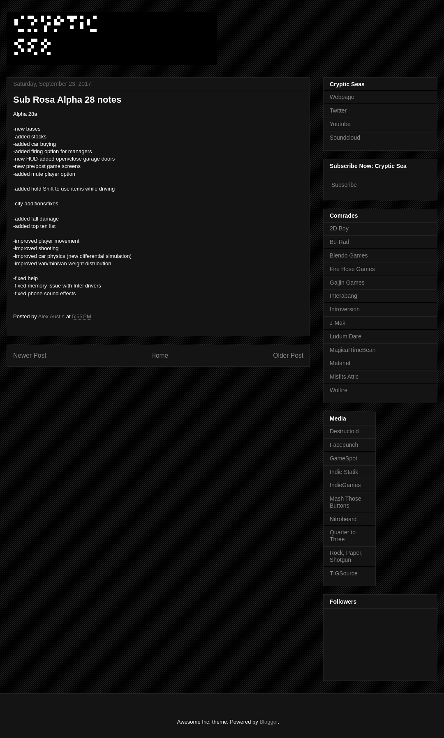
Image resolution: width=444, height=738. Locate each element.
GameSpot (343, 458)
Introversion (345, 309)
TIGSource (344, 573)
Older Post (288, 355)
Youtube (340, 124)
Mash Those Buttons (345, 502)
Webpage (342, 97)
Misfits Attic (344, 376)
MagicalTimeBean (353, 350)
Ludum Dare (345, 336)
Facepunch (344, 444)
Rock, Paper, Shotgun (346, 556)
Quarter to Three (343, 536)
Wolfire (338, 390)
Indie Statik (344, 472)
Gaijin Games (347, 282)
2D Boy (339, 228)
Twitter (338, 110)
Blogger (268, 722)
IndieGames (345, 485)
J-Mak (337, 323)
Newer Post (29, 355)
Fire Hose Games (352, 269)
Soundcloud (345, 137)
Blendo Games (349, 255)
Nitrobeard (343, 519)
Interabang (343, 295)
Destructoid (344, 431)
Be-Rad (339, 242)
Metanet (340, 363)
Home (160, 355)
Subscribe (344, 185)
